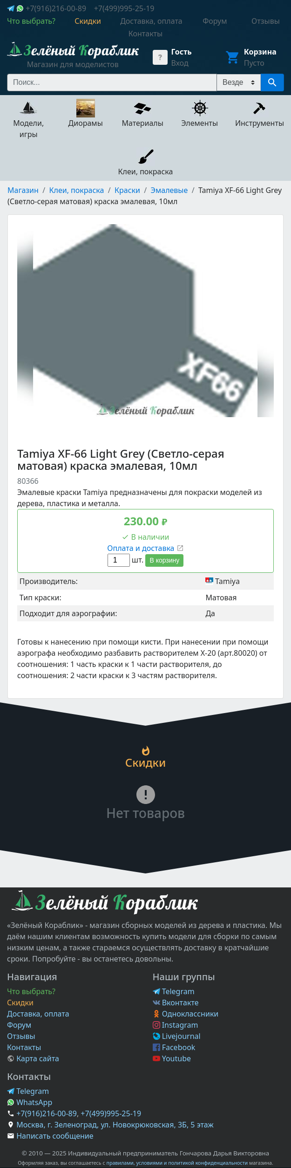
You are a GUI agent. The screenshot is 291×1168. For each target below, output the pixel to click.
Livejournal (177, 1036)
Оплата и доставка (145, 548)
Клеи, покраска (76, 190)
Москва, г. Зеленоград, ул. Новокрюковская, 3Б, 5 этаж (114, 1125)
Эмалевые (169, 190)
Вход (180, 63)
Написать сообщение (54, 1136)
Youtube (172, 1058)
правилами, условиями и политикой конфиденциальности (177, 1163)
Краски (127, 190)
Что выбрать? (31, 991)
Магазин (23, 190)
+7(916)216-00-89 (56, 8)
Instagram (175, 1025)
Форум (19, 1025)
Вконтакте (176, 1002)
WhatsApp (29, 1102)
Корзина (260, 52)
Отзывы (21, 1036)
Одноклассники (186, 1014)
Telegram (174, 991)
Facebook (174, 1047)
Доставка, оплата (38, 1014)
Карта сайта (33, 1058)
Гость (181, 52)
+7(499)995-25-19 (124, 8)
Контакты (24, 1047)
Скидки (20, 1002)
